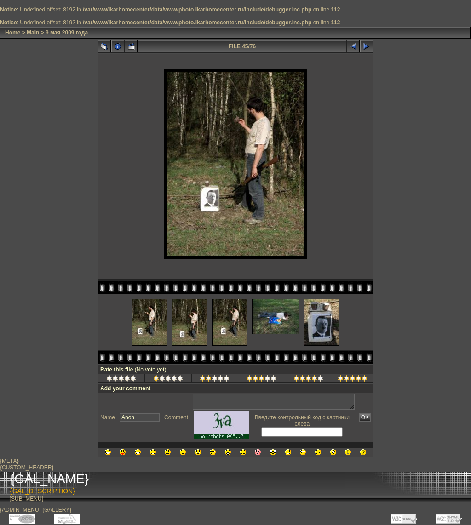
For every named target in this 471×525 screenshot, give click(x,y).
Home (12, 32)
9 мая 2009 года (67, 32)
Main (33, 32)
